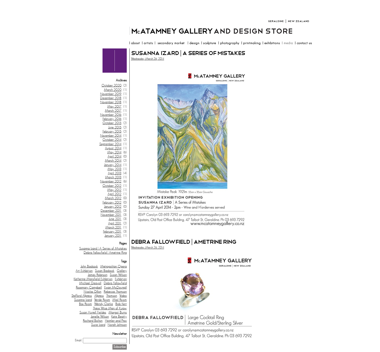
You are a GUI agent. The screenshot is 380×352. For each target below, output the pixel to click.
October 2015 (112, 123)
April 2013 (114, 173)
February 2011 (112, 231)
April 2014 (114, 156)
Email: (78, 340)
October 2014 (112, 139)
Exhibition (121, 279)
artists (147, 43)
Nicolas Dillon (92, 291)
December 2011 (111, 210)
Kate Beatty (119, 316)
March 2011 (113, 227)
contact (303, 43)
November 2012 (110, 181)
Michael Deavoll (90, 283)
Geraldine (276, 21)
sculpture (208, 43)
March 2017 (113, 110)
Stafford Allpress (81, 295)
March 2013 (113, 177)
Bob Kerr (121, 304)
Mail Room (119, 300)
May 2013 (114, 169)
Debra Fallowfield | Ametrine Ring (105, 252)
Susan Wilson (118, 275)
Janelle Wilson (100, 316)
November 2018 (110, 102)
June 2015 (114, 127)
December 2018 (110, 98)
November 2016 (110, 115)
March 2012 (113, 198)
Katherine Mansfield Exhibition (93, 279)
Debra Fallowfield (115, 283)
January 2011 (112, 235)
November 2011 (111, 215)
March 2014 (113, 160)
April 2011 (114, 223)
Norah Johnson (117, 325)
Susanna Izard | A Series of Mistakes (103, 248)
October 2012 (112, 186)
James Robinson (97, 275)
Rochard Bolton (93, 320)
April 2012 (114, 194)
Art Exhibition (84, 271)
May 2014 (114, 152)
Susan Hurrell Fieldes (92, 312)
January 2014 (112, 165)
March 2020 (112, 90)
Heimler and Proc (116, 320)
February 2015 (112, 131)
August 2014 (113, 148)
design (193, 43)
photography (228, 43)
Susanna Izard (83, 300)
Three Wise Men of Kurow (110, 308)
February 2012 (112, 202)
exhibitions (271, 43)
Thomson (111, 295)
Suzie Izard (98, 325)
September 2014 (110, 144)
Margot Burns (118, 312)
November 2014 (110, 135)
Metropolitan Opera (113, 266)
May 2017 (114, 106)
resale (170, 43)
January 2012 (112, 206)
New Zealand (298, 21)
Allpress (99, 295)
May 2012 (114, 190)
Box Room (85, 304)
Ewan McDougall (115, 287)
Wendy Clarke (103, 304)
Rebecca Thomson (115, 291)
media (287, 43)
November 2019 (110, 94)
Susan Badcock (104, 271)
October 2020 (111, 85)
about (134, 43)
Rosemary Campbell (89, 287)
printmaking (251, 43)
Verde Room (102, 300)
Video (123, 295)
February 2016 (112, 119)
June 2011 (115, 219)
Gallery (122, 271)
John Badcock (89, 266)
